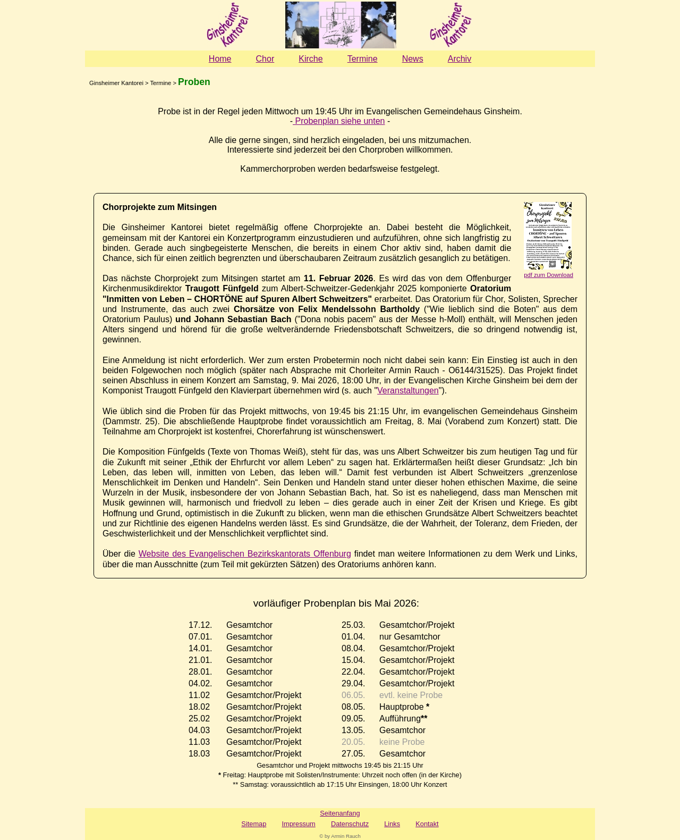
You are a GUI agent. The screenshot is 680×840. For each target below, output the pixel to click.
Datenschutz (350, 824)
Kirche (310, 58)
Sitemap (253, 824)
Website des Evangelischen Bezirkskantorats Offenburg (245, 553)
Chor (265, 58)
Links (392, 824)
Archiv (459, 58)
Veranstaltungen (408, 390)
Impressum (298, 824)
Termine (362, 58)
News (412, 58)
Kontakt (426, 824)
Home (220, 58)
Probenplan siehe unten (339, 120)
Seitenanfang (340, 813)
